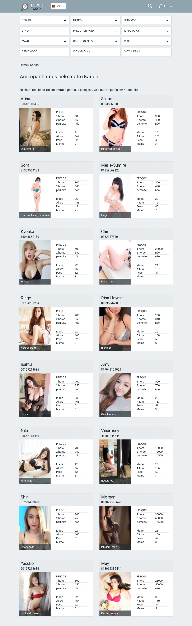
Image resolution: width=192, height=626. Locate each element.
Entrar (165, 6)
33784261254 (30, 303)
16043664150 (30, 237)
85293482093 (30, 502)
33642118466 (30, 104)
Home (24, 65)
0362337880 (109, 237)
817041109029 (111, 369)
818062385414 (111, 569)
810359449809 (111, 303)
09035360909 (110, 104)
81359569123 (30, 170)
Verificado (29, 50)
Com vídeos (132, 50)
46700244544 (110, 436)
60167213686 (30, 369)
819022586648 (111, 502)
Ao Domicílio (81, 50)
